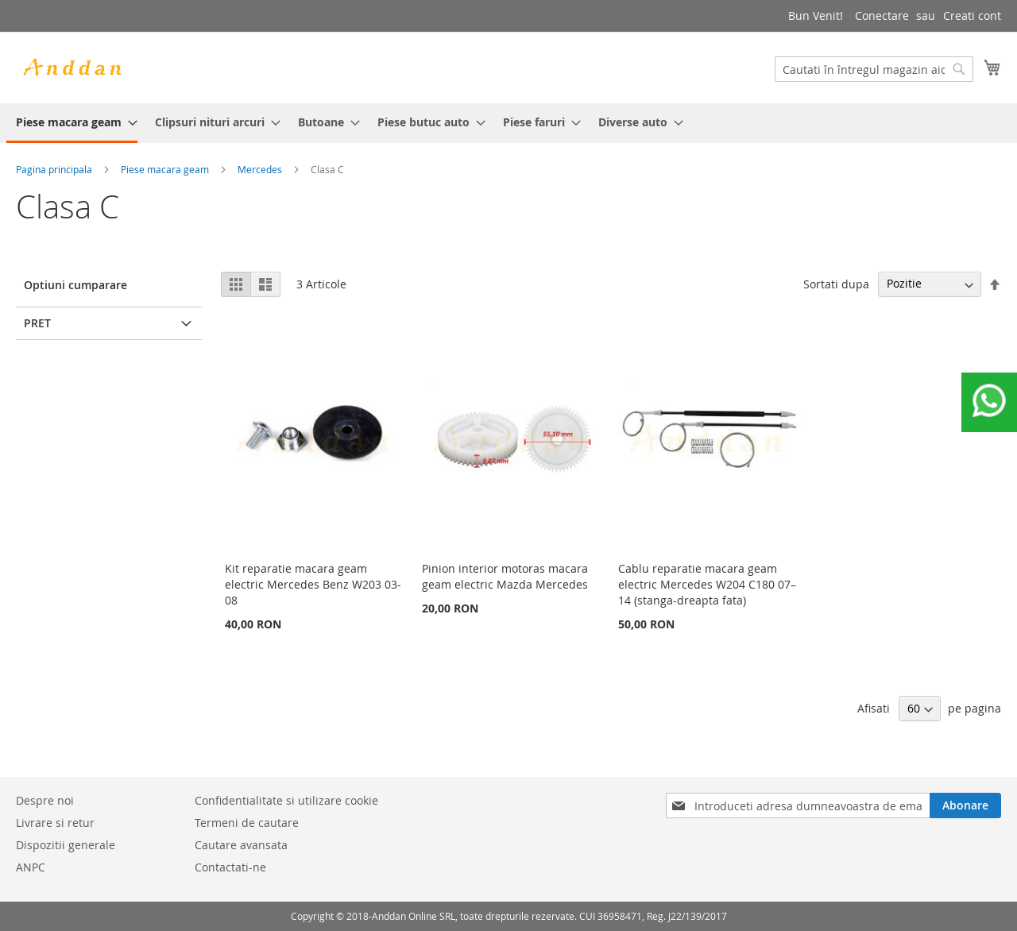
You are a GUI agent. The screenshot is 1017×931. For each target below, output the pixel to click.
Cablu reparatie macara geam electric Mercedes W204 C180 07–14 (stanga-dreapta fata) (707, 584)
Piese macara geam (165, 169)
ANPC (30, 867)
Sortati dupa (836, 283)
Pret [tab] (37, 322)
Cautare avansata (241, 844)
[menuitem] (71, 123)
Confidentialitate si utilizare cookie (286, 800)
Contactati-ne (230, 867)
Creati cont (972, 15)
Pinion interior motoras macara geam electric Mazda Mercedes (505, 576)
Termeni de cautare (247, 822)
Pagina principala (54, 169)
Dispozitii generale (65, 844)
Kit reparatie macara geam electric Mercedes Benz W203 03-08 (313, 584)
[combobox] (874, 69)
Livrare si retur (55, 822)
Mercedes (260, 169)
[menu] (508, 123)
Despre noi (45, 800)
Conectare (882, 15)
